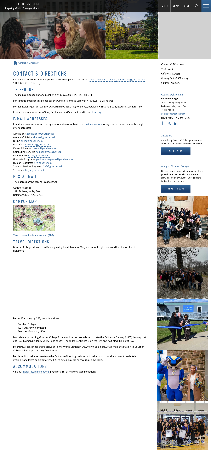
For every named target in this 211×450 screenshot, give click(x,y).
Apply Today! (176, 188)
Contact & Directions (172, 64)
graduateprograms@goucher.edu (54, 159)
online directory (93, 124)
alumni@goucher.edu (44, 137)
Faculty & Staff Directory (174, 78)
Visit (165, 5)
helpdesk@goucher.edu (49, 151)
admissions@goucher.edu (131, 79)
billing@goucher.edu (32, 140)
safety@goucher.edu (34, 170)
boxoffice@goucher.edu (38, 144)
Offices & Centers (170, 73)
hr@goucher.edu (43, 162)
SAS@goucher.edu (53, 166)
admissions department (102, 79)
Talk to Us (176, 151)
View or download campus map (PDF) (33, 235)
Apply (176, 5)
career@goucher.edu (44, 148)
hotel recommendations (36, 371)
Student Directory (170, 82)
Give (187, 5)
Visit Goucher (168, 69)
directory (96, 112)
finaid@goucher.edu (38, 155)
